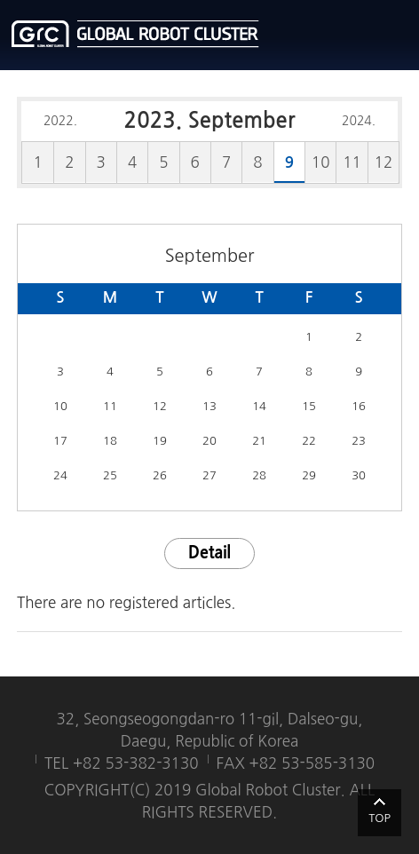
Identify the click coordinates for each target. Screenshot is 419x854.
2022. (60, 121)
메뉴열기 (392, 35)
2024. (359, 121)
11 (352, 162)
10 (321, 162)
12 (384, 162)
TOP (379, 818)
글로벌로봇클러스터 (135, 34)
